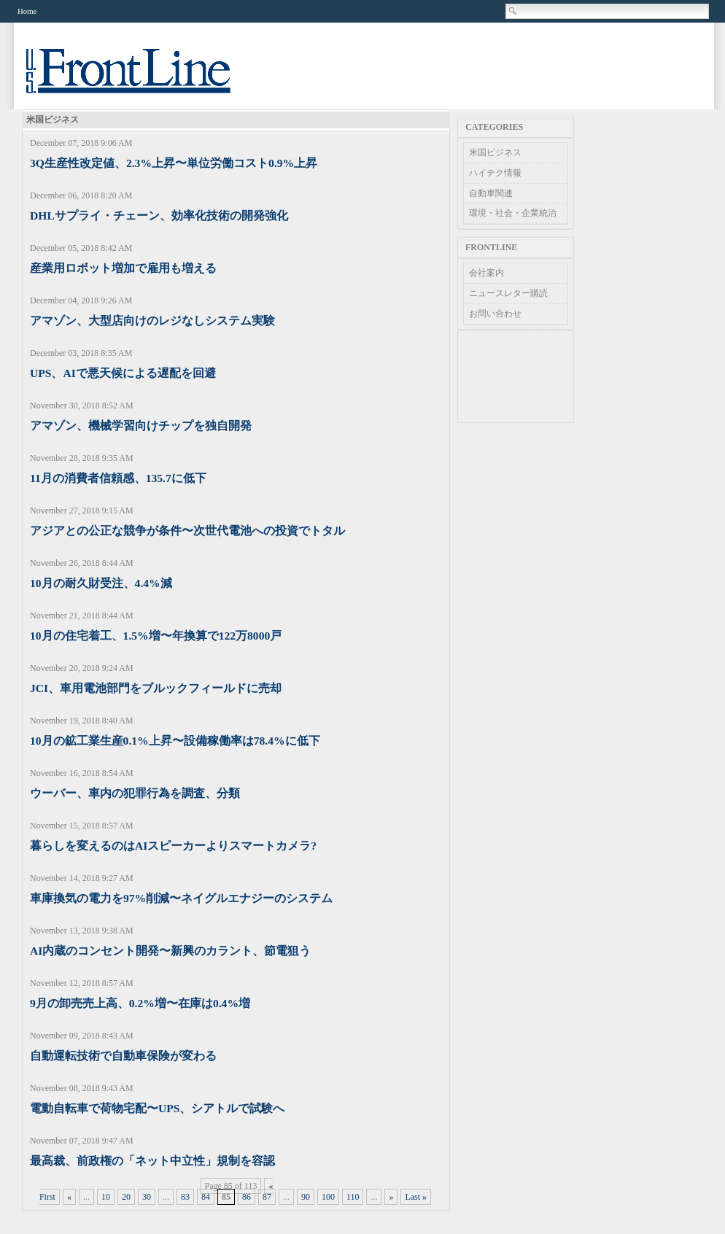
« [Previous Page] (69, 1197)
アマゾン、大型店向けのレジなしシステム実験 (152, 320)
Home (27, 11)
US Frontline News (143, 79)
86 (246, 1197)
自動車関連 (491, 193)
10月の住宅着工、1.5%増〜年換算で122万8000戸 (156, 635)
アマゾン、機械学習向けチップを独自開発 (141, 425)
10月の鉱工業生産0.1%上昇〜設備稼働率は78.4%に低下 (175, 740)
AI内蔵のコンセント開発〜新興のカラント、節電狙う (170, 950)
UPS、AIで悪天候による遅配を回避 (123, 373)
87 (267, 1197)
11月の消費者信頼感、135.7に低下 (118, 478)
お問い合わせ (495, 313)
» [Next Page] (391, 1197)
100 (328, 1197)
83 (185, 1197)
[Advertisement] (515, 376)
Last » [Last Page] (416, 1197)
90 (305, 1197)
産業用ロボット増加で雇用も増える (123, 268)
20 (126, 1197)
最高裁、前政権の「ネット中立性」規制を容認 (152, 1161)
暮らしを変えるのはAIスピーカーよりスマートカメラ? (173, 845)
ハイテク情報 (495, 173)
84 (205, 1197)
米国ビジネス (495, 152)
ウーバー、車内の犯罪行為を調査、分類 (135, 793)
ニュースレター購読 (508, 293)
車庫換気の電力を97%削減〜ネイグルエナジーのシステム (181, 898)
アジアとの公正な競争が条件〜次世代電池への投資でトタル (187, 530)
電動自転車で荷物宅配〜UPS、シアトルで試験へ (157, 1108)
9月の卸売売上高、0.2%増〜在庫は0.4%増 (140, 1003)
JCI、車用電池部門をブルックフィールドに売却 (156, 688)
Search (513, 11)
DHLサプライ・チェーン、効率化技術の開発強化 (159, 215)
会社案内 (486, 273)
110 (353, 1197)
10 (105, 1197)
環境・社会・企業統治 (513, 213)
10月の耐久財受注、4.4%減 (101, 583)
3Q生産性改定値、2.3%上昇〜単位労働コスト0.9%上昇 (173, 163)
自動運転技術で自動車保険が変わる (123, 1055)
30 (146, 1197)
